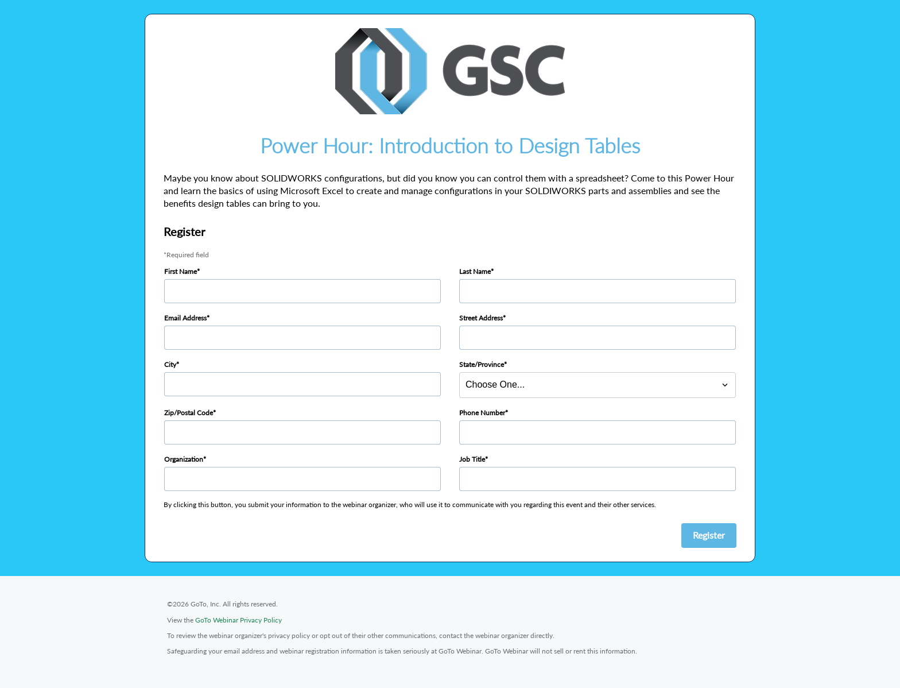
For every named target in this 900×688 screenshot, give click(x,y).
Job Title (472, 459)
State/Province (481, 364)
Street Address (481, 318)
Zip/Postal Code (188, 412)
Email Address (185, 318)
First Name (180, 271)
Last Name (475, 271)
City (170, 364)
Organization (183, 459)
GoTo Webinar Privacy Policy (238, 620)
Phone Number (482, 412)
